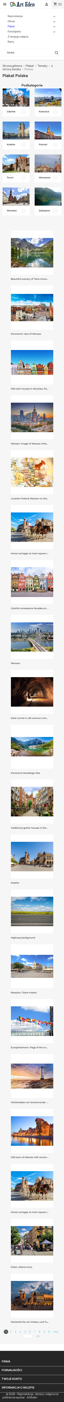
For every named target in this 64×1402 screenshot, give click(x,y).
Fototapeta (14, 31)
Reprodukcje (15, 16)
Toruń (10, 177)
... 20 (37, 1336)
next (56, 1331)
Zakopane (44, 210)
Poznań (43, 144)
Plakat (11, 26)
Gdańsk (11, 111)
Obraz (11, 21)
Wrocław (12, 210)
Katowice (44, 111)
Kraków (11, 144)
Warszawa (44, 177)
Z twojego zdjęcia (18, 36)
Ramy (11, 41)
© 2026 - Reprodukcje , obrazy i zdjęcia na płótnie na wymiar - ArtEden (30, 1395)
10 (49, 1331)
